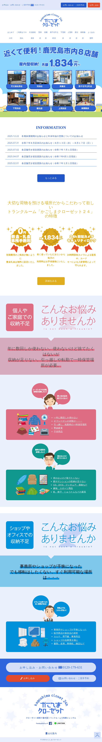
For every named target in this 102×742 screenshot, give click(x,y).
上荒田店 (70, 35)
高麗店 (46, 35)
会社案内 (51, 733)
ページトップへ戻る (97, 735)
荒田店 (40, 35)
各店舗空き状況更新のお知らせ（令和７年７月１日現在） (50, 149)
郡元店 (76, 35)
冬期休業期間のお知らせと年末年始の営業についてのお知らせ (52, 136)
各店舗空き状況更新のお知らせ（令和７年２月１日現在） (50, 163)
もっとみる (51, 178)
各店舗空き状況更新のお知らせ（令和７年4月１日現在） (50, 156)
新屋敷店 (83, 35)
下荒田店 (63, 35)
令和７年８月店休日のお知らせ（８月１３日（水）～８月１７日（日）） (58, 142)
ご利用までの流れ (22, 35)
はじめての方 (10, 35)
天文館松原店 (32, 35)
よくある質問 (91, 35)
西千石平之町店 (54, 35)
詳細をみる (51, 281)
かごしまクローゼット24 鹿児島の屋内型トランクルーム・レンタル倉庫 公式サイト (51, 20)
